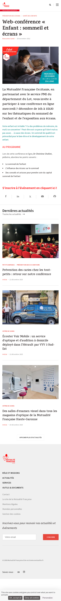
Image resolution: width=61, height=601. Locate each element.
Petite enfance (8, 268)
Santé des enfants (30, 16)
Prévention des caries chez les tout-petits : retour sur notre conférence (26, 279)
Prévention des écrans (11, 16)
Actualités (8, 500)
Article (4, 290)
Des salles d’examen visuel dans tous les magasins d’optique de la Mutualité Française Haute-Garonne (29, 434)
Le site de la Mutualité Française (16, 521)
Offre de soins (8, 341)
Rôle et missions (11, 495)
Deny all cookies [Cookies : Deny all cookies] (32, 598)
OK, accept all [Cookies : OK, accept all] (15, 598)
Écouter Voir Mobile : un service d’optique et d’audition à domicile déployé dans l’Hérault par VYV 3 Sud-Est (30, 355)
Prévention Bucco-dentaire (28, 268)
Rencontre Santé (8, 38)
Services (6, 505)
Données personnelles (12, 531)
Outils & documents (12, 510)
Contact (6, 516)
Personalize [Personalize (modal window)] (48, 598)
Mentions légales (10, 526)
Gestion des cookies (11, 536)
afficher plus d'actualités (30, 460)
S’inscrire (51, 559)
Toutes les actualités (13, 217)
